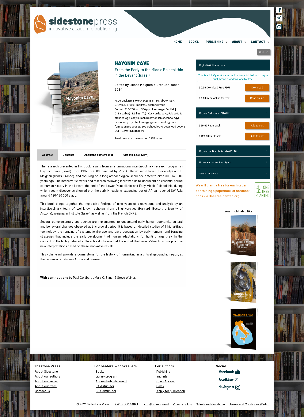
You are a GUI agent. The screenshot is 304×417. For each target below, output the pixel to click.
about (237, 41)
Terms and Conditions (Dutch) (249, 404)
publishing (215, 41)
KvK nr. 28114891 (126, 404)
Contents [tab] (68, 155)
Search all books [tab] (208, 173)
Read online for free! (214, 98)
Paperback (209, 126)
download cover (173, 127)
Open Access (165, 381)
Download (257, 88)
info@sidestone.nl (156, 404)
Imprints (161, 376)
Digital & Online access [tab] (212, 65)
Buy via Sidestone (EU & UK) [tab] (214, 112)
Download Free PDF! (214, 88)
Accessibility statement (111, 381)
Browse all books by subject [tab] (215, 162)
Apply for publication (170, 391)
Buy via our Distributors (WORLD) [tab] (217, 150)
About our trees (46, 386)
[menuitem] (177, 42)
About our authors (47, 376)
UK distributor (105, 386)
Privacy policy (182, 404)
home (178, 41)
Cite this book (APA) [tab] (135, 155)
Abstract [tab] (47, 155)
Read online (257, 98)
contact (258, 41)
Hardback (209, 136)
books (194, 41)
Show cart (263, 51)
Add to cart (257, 126)
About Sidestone (46, 371)
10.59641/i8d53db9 (132, 131)
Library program (106, 376)
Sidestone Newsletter (210, 404)
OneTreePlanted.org (224, 196)
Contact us (42, 391)
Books (100, 371)
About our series (46, 381)
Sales (160, 386)
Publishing (163, 371)
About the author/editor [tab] (98, 155)
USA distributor (106, 391)
